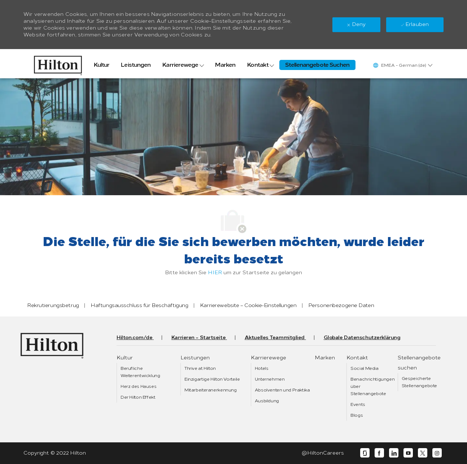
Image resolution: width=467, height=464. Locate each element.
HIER (215, 273)
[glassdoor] (364, 453)
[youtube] (408, 453)
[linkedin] (393, 453)
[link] (58, 63)
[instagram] (437, 453)
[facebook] (379, 453)
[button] (402, 65)
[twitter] (422, 453)
